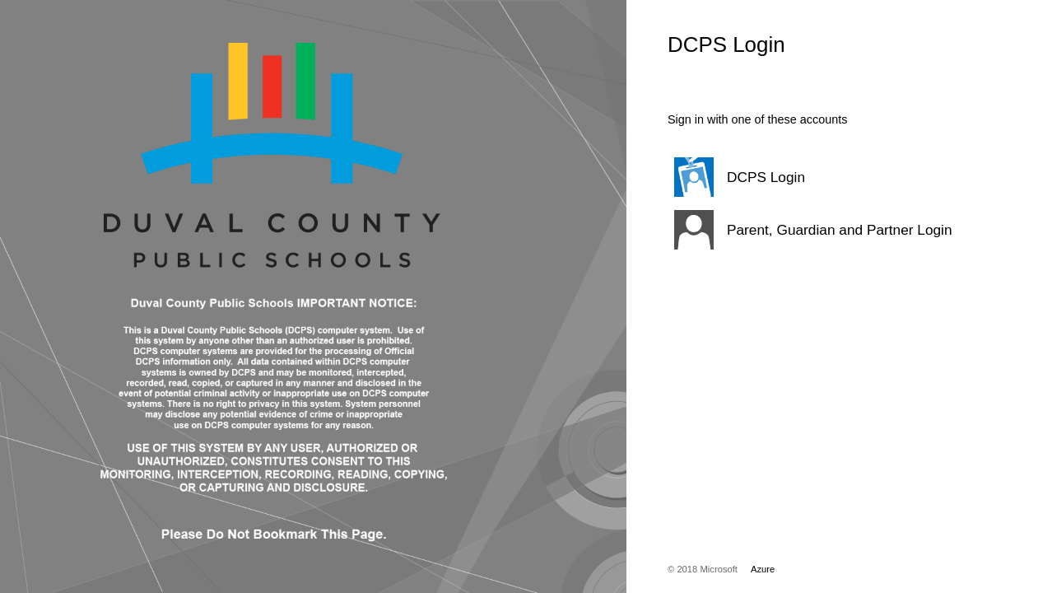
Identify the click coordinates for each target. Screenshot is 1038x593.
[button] (812, 177)
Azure (763, 569)
